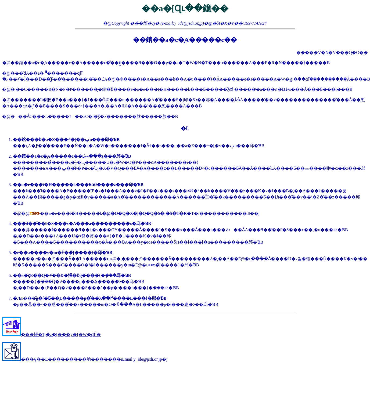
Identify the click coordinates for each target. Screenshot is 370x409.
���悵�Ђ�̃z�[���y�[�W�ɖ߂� (51, 334)
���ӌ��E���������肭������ (59, 359)
